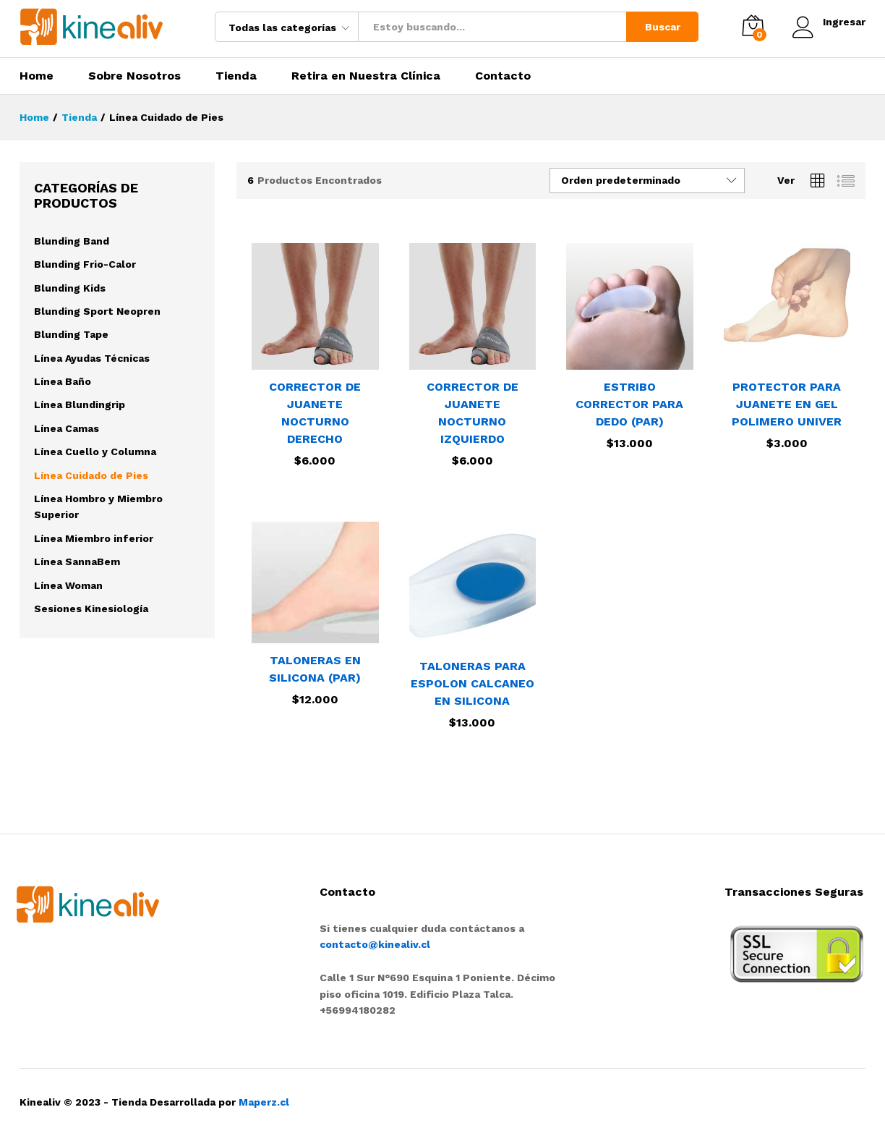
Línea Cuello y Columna (95, 451)
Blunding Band (71, 241)
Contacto (503, 76)
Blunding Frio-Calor (85, 264)
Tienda (236, 76)
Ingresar (828, 22)
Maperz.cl (264, 1102)
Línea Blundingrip (79, 404)
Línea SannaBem (77, 561)
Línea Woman (68, 585)
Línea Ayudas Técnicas (92, 358)
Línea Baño (62, 381)
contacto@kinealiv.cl (375, 944)
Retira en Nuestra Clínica (365, 76)
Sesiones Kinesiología (91, 608)
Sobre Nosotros (134, 76)
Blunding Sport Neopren (97, 311)
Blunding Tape (71, 334)
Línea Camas (66, 428)
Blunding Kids (70, 288)
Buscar (662, 27)
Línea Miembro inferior (93, 538)
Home (37, 76)
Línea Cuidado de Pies (91, 475)
